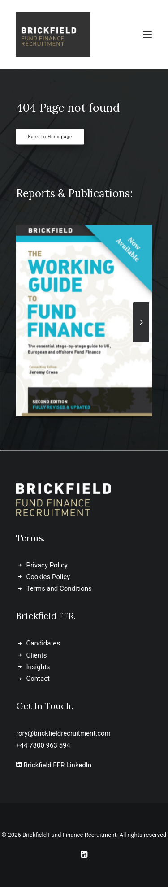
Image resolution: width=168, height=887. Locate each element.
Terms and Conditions (59, 588)
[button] (147, 34)
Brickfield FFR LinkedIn (53, 765)
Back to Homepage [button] (50, 136)
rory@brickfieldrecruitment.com (63, 733)
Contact (38, 679)
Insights (38, 667)
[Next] (141, 342)
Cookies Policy (48, 577)
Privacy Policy (47, 565)
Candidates (43, 643)
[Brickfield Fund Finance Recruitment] (53, 34)
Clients (36, 655)
